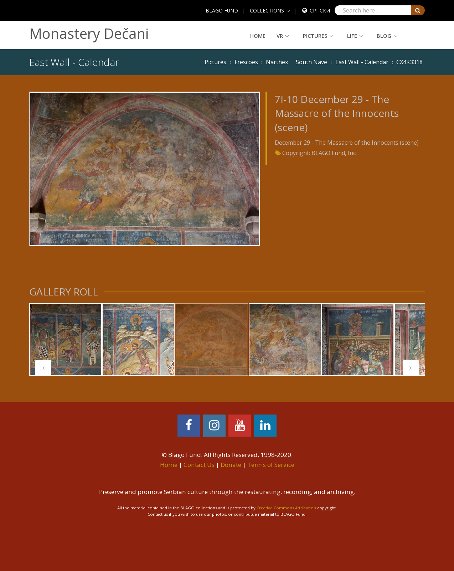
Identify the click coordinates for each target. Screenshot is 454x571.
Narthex (277, 62)
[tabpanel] (212, 339)
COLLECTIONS (267, 10)
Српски (320, 10)
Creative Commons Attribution (286, 507)
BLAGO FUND (222, 10)
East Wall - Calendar (361, 62)
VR (280, 35)
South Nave (311, 62)
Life (352, 35)
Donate (231, 465)
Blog (384, 35)
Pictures (315, 35)
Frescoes (246, 62)
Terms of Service (270, 465)
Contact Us (199, 465)
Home (257, 35)
